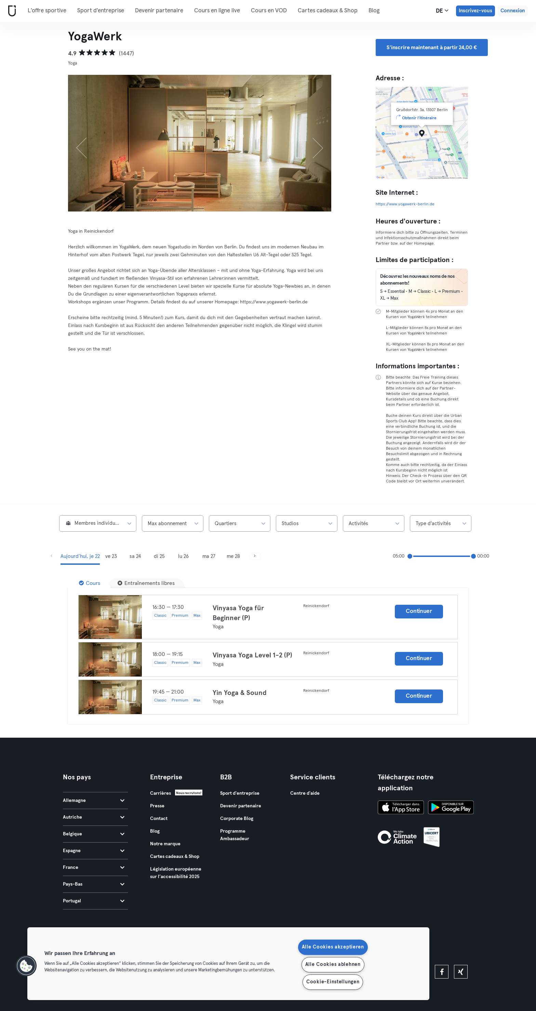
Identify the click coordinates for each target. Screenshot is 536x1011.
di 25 (159, 556)
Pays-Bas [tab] (93, 884)
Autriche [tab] (93, 817)
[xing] (461, 972)
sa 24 (135, 556)
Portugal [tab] (93, 901)
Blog (373, 11)
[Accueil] (10, 11)
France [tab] (93, 867)
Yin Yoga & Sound (240, 692)
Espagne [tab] (93, 851)
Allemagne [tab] (93, 800)
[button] (26, 966)
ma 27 (208, 556)
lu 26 (183, 556)
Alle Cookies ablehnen (333, 964)
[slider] (409, 556)
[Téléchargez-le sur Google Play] (451, 808)
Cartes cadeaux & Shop (328, 11)
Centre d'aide (305, 793)
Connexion (512, 10)
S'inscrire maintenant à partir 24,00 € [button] (432, 47)
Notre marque (165, 844)
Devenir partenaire (159, 11)
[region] (228, 963)
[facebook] (441, 972)
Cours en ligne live (217, 11)
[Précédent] (88, 143)
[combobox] (97, 523)
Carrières (160, 793)
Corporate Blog (236, 818)
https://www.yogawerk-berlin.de (405, 204)
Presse (157, 806)
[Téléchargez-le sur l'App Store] (401, 808)
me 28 (233, 556)
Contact (159, 818)
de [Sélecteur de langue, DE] (442, 10)
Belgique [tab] (93, 834)
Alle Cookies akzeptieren (333, 947)
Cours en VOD (269, 11)
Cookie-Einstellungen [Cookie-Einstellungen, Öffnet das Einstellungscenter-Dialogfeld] (332, 982)
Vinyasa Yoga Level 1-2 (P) (252, 655)
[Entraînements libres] (146, 583)
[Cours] (89, 583)
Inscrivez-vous (475, 10)
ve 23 (111, 556)
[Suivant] (312, 143)
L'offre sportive (47, 11)
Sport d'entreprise (100, 11)
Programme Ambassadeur (234, 835)
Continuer (419, 611)
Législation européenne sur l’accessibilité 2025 (175, 873)
